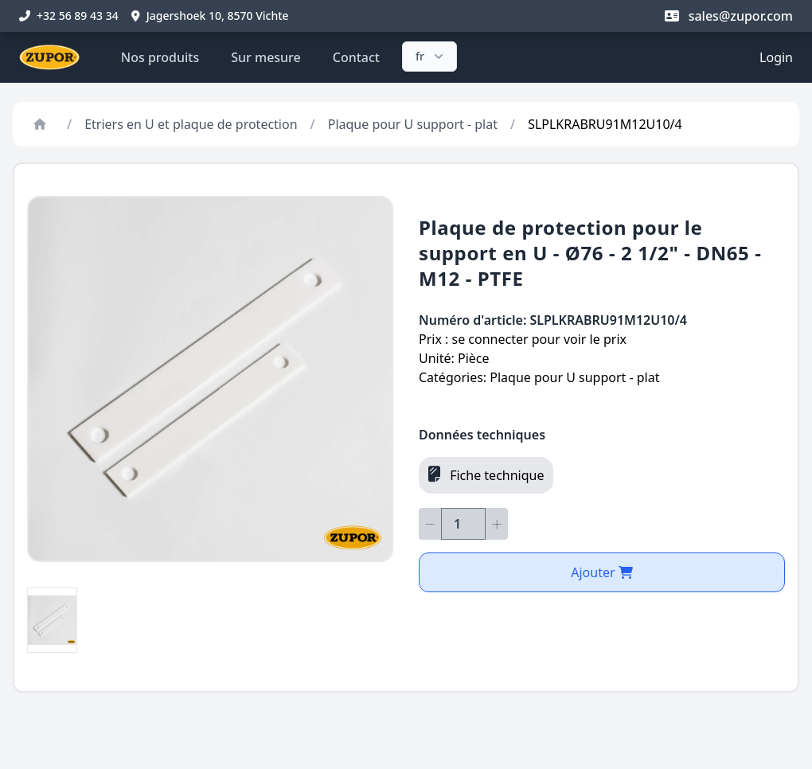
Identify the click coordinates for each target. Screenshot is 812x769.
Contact (356, 57)
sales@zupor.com (729, 16)
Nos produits (160, 57)
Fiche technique (486, 474)
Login (776, 57)
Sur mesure (266, 57)
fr (431, 56)
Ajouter (602, 572)
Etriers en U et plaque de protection (190, 124)
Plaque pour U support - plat (413, 124)
